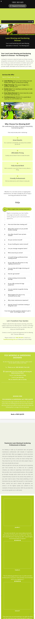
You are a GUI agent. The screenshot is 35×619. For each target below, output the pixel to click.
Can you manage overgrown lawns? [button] (17, 248)
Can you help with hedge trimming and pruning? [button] (18, 268)
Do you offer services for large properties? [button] (16, 284)
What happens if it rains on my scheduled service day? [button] (16, 295)
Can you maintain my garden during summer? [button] (18, 289)
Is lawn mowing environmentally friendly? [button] (17, 278)
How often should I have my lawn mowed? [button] (17, 234)
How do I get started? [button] (13, 273)
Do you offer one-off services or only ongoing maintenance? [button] (18, 263)
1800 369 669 (17, 2)
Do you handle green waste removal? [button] (18, 244)
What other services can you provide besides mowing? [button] (18, 229)
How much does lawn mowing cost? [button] (17, 224)
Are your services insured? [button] (15, 240)
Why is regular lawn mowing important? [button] (19, 209)
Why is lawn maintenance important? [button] (18, 300)
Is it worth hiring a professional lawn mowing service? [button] (18, 257)
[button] (29, 21)
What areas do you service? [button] (15, 252)
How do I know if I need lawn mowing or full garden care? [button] (19, 305)
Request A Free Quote (17, 6)
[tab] (18, 209)
